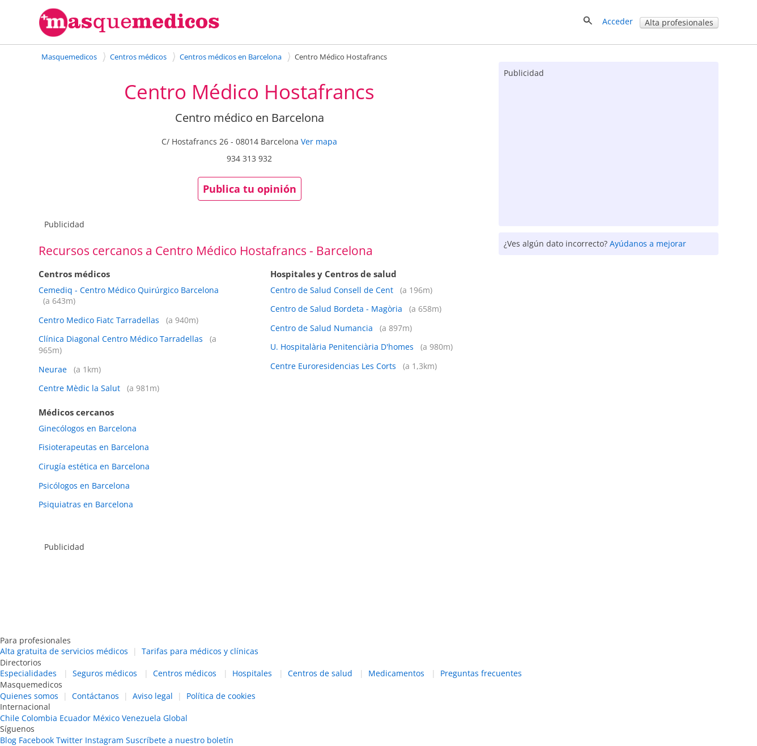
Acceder (617, 21)
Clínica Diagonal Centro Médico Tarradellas (121, 338)
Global (175, 718)
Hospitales (252, 673)
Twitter (69, 740)
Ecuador (75, 718)
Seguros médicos (105, 673)
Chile (9, 718)
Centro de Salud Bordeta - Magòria (336, 308)
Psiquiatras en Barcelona (86, 504)
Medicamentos (396, 673)
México (106, 718)
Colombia (39, 718)
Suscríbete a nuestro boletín (179, 740)
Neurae (53, 369)
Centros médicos (184, 673)
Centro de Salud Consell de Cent (331, 290)
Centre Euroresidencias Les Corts (333, 366)
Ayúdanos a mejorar (648, 243)
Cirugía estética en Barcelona (94, 466)
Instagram (104, 740)
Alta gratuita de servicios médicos (64, 651)
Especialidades (28, 673)
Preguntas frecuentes (481, 673)
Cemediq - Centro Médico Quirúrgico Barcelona (129, 290)
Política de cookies (221, 695)
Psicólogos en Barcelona (84, 485)
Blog (8, 740)
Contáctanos (95, 695)
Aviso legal (153, 695)
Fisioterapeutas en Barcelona (94, 447)
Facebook (36, 740)
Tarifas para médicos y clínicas (200, 651)
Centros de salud (320, 673)
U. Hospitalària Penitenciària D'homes (342, 346)
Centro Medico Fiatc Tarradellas (99, 320)
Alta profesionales (679, 22)
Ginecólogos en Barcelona (88, 428)
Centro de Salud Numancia (321, 328)
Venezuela (141, 718)
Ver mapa (319, 141)
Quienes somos (29, 695)
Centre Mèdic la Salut (79, 388)
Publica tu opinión (249, 189)
